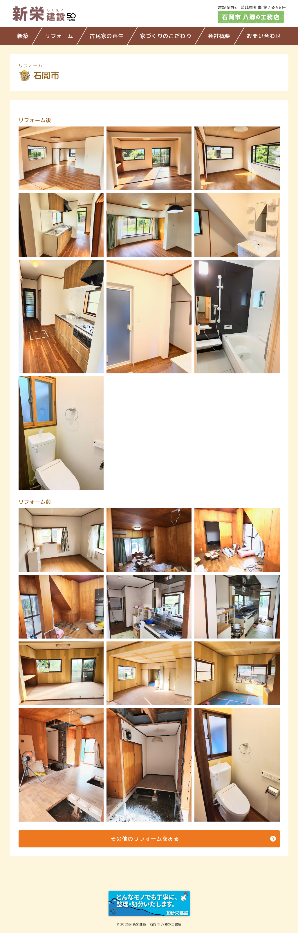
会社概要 (218, 36)
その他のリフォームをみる (145, 838)
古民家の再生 (106, 36)
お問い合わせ (264, 36)
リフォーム (59, 36)
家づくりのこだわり (166, 36)
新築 (23, 36)
